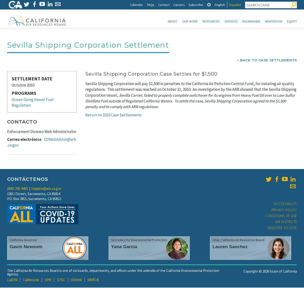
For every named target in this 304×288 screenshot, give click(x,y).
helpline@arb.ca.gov (46, 189)
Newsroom (273, 21)
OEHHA (76, 280)
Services (231, 21)
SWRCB (93, 280)
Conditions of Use (281, 216)
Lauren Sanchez (230, 247)
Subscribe (196, 4)
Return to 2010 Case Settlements (113, 115)
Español (235, 4)
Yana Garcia (124, 247)
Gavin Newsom (26, 247)
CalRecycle (31, 280)
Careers (179, 4)
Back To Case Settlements (268, 61)
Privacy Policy (284, 210)
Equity (292, 21)
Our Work (190, 21)
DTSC (61, 280)
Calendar (136, 4)
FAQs (150, 4)
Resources (211, 21)
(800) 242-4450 (17, 189)
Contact (164, 4)
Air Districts (286, 222)
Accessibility (285, 204)
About (172, 21)
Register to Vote (282, 228)
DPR (48, 280)
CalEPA (12, 280)
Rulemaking (251, 21)
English (219, 4)
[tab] (209, 4)
